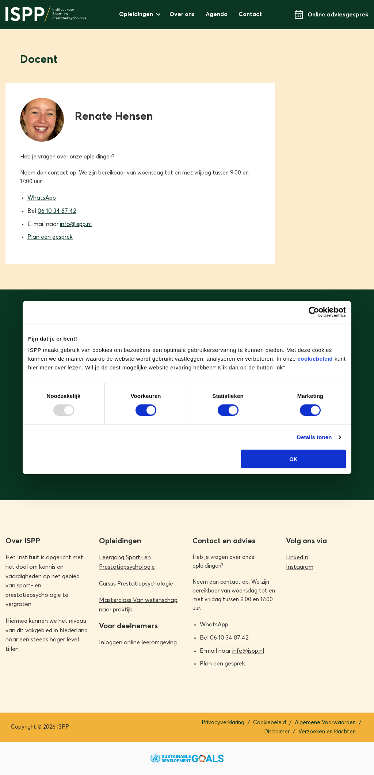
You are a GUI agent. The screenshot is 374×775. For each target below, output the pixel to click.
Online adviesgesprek (331, 14)
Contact (250, 14)
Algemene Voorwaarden (325, 722)
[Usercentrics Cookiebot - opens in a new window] (314, 311)
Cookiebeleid (269, 722)
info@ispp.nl (76, 224)
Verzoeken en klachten (327, 731)
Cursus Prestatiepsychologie (136, 584)
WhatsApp (41, 198)
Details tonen (314, 437)
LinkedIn (297, 557)
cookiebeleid (315, 359)
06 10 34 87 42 (57, 211)
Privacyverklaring (223, 722)
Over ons (182, 14)
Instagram (299, 567)
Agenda (217, 14)
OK (293, 459)
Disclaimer (277, 731)
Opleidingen (136, 14)
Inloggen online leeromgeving (138, 642)
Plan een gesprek (50, 237)
